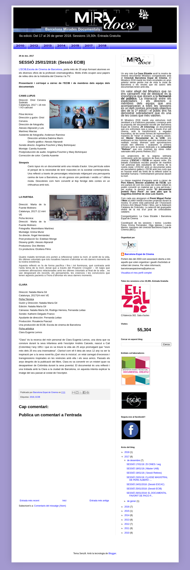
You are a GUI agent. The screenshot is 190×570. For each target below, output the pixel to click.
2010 (20, 45)
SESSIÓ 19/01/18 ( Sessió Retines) (144, 473)
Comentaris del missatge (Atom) (50, 505)
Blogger (112, 553)
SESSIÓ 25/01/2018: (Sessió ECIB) (144, 488)
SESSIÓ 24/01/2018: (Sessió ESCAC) (145, 484)
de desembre (134, 460)
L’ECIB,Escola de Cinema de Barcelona (40, 69)
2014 (61, 45)
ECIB (37, 397)
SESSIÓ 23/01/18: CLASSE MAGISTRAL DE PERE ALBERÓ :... (147, 478)
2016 (127, 506)
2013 (48, 45)
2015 (75, 45)
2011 (127, 528)
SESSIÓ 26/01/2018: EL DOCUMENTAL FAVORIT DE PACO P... (146, 494)
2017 (89, 45)
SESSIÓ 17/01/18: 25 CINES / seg (143, 464)
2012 (34, 45)
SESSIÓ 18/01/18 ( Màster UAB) (142, 468)
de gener (132, 501)
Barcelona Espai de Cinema (139, 254)
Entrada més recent (29, 500)
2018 (102, 45)
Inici (64, 500)
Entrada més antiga (99, 500)
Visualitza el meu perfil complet (136, 273)
